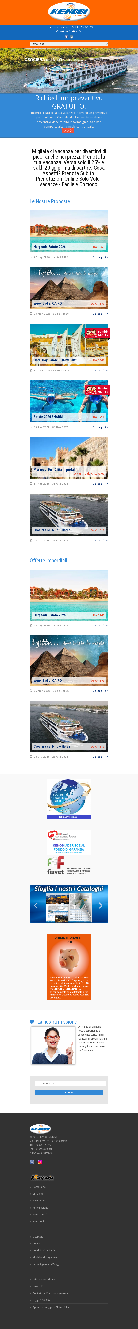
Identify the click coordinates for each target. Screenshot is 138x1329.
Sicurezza (38, 1236)
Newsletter (39, 1200)
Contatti (37, 1243)
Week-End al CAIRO (48, 303)
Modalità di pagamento (46, 1257)
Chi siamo (38, 1193)
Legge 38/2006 (41, 1300)
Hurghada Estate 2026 (50, 247)
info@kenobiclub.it (60, 27)
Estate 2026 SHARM (48, 417)
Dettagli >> (100, 257)
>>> (68, 130)
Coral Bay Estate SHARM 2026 (55, 360)
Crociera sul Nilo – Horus (52, 530)
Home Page (39, 1186)
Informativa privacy (44, 1279)
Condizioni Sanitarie (44, 1250)
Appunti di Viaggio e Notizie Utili (51, 1307)
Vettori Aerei (40, 1214)
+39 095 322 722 (84, 27)
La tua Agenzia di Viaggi (46, 1264)
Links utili (38, 1286)
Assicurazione (40, 1207)
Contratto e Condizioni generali (50, 1293)
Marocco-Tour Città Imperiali (55, 470)
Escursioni (38, 1221)
